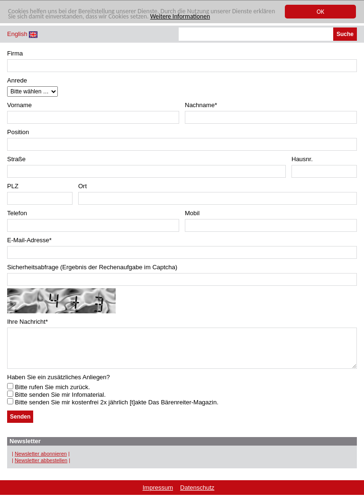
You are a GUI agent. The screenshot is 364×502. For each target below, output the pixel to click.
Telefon (17, 213)
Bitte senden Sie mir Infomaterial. (56, 401)
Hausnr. (302, 159)
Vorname (19, 105)
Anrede (17, 80)
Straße (16, 159)
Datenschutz (197, 494)
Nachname (201, 105)
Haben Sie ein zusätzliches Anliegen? (58, 384)
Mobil (192, 213)
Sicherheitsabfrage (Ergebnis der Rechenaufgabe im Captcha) (92, 267)
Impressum (158, 494)
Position (18, 132)
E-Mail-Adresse (29, 240)
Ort (82, 186)
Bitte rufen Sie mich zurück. (48, 394)
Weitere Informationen (180, 17)
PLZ (12, 186)
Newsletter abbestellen (41, 467)
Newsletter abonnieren (41, 461)
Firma (15, 53)
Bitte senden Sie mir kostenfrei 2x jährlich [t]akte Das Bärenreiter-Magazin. (112, 409)
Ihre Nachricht (27, 321)
